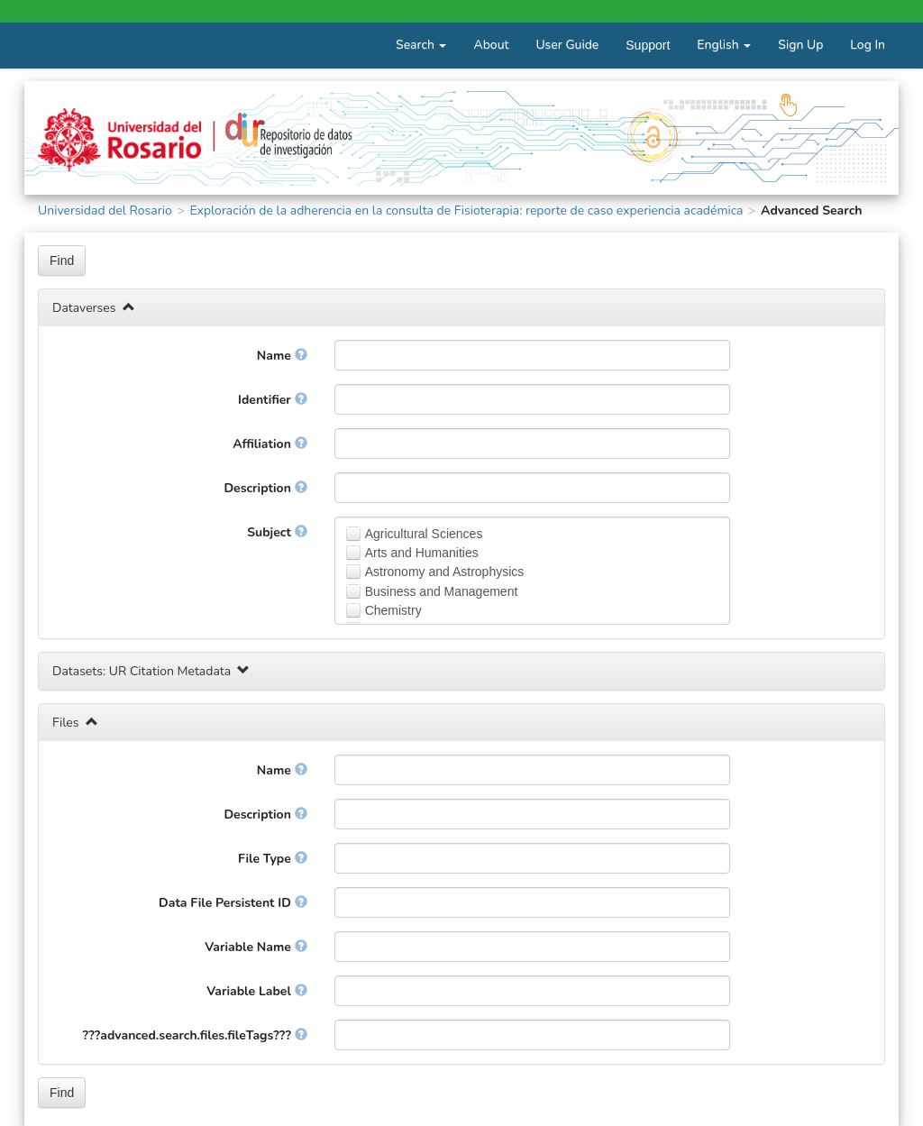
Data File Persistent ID (233, 902)
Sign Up (800, 44)
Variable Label (256, 991)
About (490, 44)
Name (282, 355)
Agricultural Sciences (424, 533)
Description (265, 488)
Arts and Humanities (422, 552)
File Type (272, 858)
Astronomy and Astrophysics (445, 571)
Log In (867, 44)
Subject (276, 532)
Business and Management (441, 591)
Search (421, 44)
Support (648, 45)
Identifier (272, 399)
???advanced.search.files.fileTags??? (195, 1035)
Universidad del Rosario (105, 210)
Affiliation (269, 444)
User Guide (567, 44)
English (724, 44)
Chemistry (393, 610)
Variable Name (255, 947)
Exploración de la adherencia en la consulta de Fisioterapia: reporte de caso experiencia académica (466, 210)
